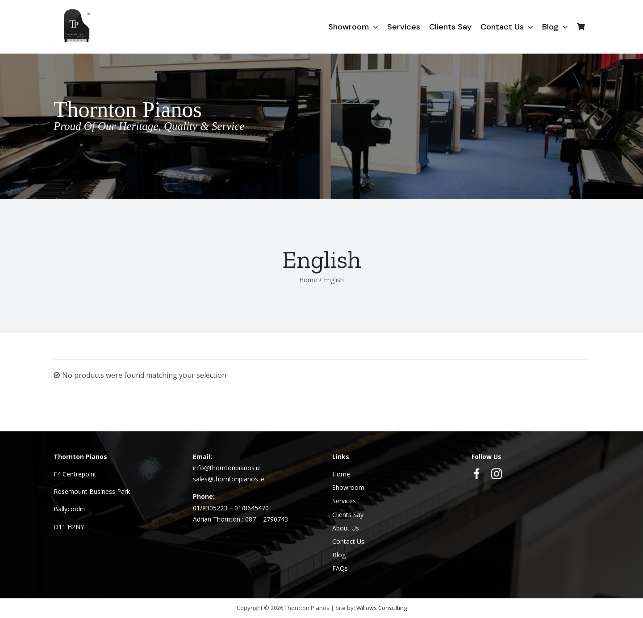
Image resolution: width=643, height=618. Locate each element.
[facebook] (477, 473)
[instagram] (496, 473)
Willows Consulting (381, 608)
